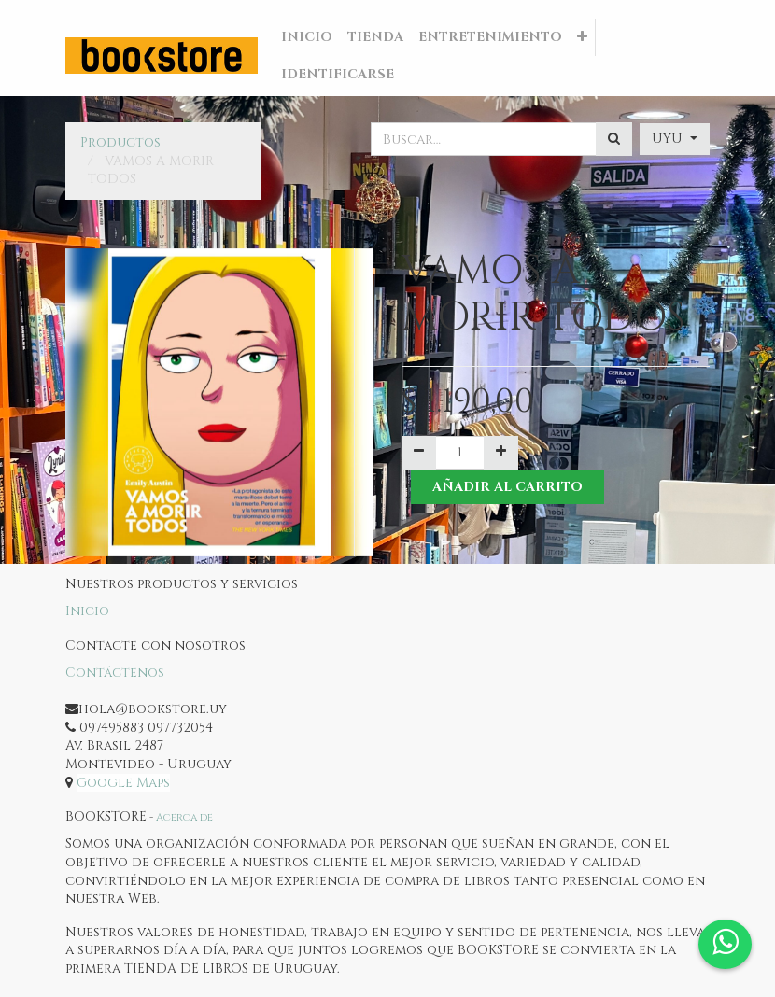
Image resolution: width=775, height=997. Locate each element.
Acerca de (184, 817)
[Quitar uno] (419, 453)
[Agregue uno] (501, 453)
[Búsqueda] (614, 139)
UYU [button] (669, 138)
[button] (582, 37)
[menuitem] (307, 37)
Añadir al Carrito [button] (507, 487)
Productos (120, 142)
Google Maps (123, 783)
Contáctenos (114, 672)
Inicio (87, 611)
